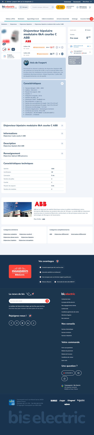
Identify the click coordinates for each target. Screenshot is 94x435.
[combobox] (42, 7)
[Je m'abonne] (47, 296)
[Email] (29, 296)
